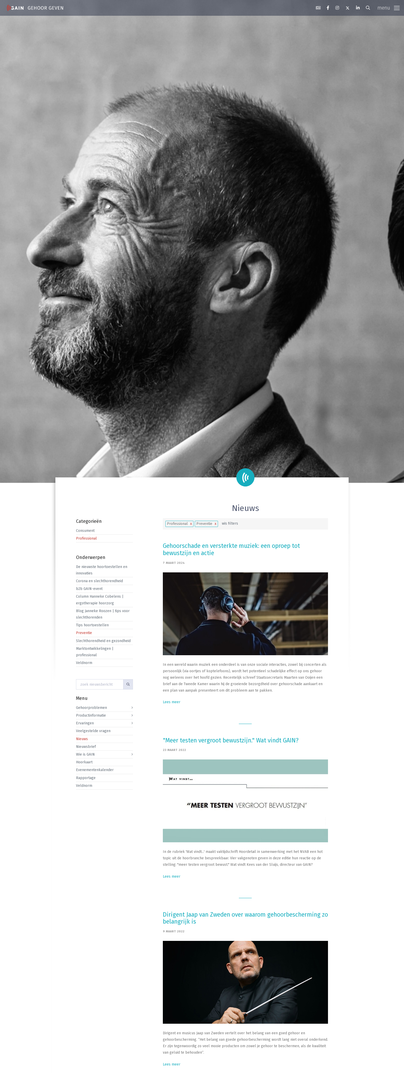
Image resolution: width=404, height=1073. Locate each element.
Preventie (84, 633)
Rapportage (86, 778)
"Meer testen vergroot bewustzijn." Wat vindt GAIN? (231, 740)
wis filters (230, 523)
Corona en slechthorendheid (99, 581)
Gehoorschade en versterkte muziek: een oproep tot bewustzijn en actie (231, 549)
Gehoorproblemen (91, 708)
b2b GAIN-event (89, 589)
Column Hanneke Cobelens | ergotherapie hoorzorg (99, 599)
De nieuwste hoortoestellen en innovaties (101, 570)
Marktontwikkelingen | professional (94, 651)
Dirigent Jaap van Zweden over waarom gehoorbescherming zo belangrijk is (245, 918)
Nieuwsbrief (86, 746)
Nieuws (82, 739)
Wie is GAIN (85, 754)
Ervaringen (85, 723)
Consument (85, 531)
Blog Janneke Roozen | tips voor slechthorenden (103, 614)
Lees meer (171, 702)
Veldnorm (84, 663)
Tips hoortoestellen (92, 625)
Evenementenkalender (95, 770)
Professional (86, 538)
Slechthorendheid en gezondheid (103, 641)
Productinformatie (91, 715)
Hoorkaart (84, 762)
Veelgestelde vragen (93, 731)
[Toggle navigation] (388, 8)
